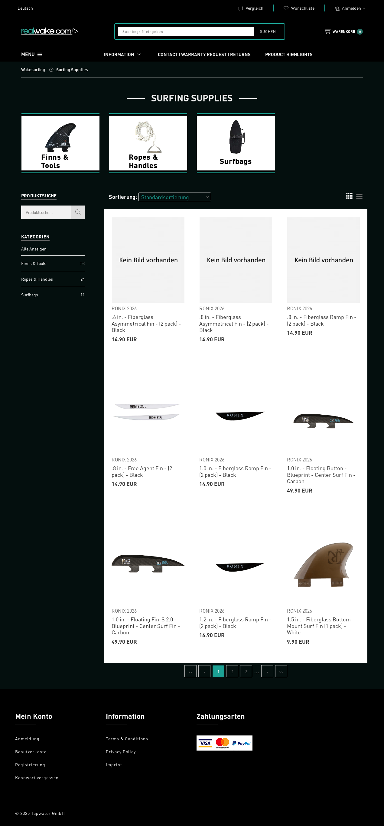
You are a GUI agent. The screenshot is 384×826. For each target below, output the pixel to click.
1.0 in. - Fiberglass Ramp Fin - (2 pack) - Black (235, 471)
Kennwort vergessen (37, 777)
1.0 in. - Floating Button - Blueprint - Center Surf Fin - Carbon (321, 474)
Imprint (114, 764)
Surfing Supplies (72, 69)
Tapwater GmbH (48, 813)
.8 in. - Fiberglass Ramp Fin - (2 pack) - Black (321, 320)
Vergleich (250, 8)
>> (281, 671)
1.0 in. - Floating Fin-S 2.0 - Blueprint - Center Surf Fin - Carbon (146, 626)
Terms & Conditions (127, 738)
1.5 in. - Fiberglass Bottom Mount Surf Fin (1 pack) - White (319, 626)
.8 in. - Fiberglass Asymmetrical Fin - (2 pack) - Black (234, 323)
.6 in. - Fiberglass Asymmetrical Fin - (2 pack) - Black (146, 323)
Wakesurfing (33, 69)
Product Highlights (289, 54)
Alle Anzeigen (34, 249)
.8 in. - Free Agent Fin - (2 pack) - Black (142, 471)
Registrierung (30, 764)
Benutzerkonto (31, 751)
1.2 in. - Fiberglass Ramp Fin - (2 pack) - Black (235, 622)
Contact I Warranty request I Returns (204, 54)
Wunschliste (298, 8)
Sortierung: (123, 196)
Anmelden (354, 8)
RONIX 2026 (124, 308)
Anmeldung (27, 738)
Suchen (268, 31)
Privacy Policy (121, 751)
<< (190, 671)
